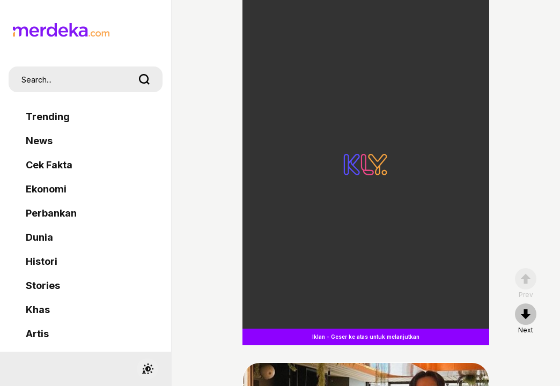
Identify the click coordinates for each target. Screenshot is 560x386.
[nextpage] (525, 319)
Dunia (39, 237)
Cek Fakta (49, 164)
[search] (144, 79)
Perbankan (51, 213)
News (39, 140)
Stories (43, 285)
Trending (48, 116)
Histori (41, 261)
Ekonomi (46, 189)
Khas (38, 309)
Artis (37, 333)
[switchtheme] (147, 369)
